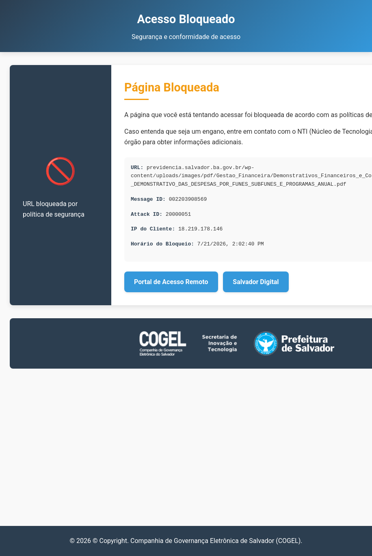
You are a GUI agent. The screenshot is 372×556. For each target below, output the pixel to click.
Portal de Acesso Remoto (171, 282)
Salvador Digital (256, 282)
